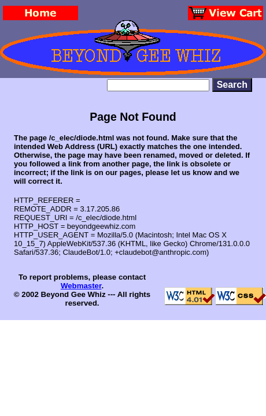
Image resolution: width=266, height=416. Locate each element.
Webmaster (81, 285)
